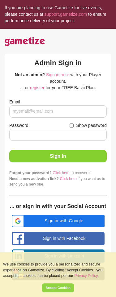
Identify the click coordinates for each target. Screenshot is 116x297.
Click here (61, 173)
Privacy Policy (85, 276)
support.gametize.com (65, 14)
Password (18, 125)
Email (14, 101)
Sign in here (57, 74)
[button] (58, 221)
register (37, 87)
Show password (91, 125)
